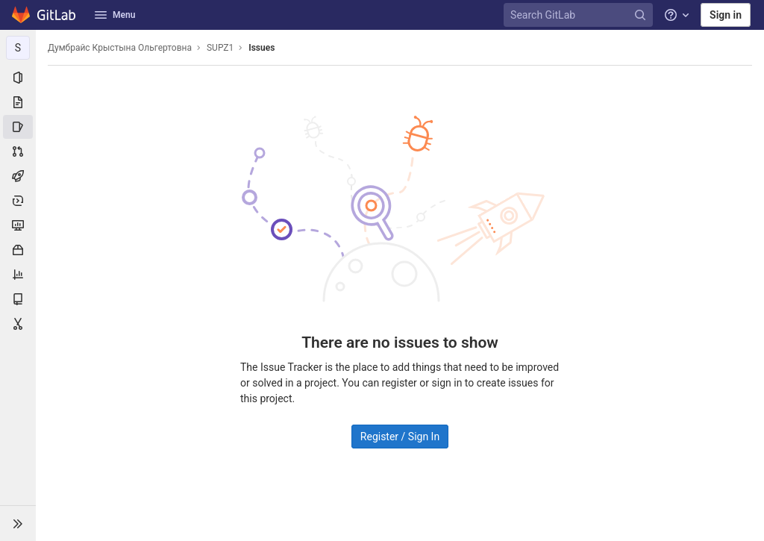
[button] (18, 523)
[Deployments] (18, 201)
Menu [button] (115, 15)
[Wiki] (18, 299)
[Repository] (18, 102)
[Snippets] (18, 324)
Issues (261, 48)
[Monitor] (18, 225)
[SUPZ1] (18, 48)
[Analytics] (18, 275)
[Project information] (18, 78)
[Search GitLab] (580, 15)
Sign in (726, 15)
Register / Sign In (399, 437)
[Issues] (18, 127)
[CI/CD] (18, 176)
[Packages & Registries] (18, 250)
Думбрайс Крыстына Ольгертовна (120, 48)
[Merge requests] (18, 151)
